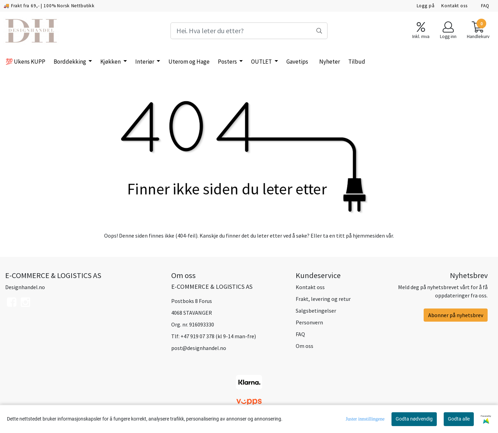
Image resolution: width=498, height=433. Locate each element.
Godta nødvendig (414, 419)
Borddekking (70, 61)
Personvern (309, 322)
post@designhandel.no (198, 347)
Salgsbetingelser (316, 310)
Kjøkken (111, 61)
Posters (228, 61)
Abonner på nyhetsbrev (455, 315)
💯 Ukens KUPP (25, 61)
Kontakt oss (454, 6)
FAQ (485, 6)
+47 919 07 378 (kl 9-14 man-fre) (218, 336)
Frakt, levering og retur (323, 298)
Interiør (145, 61)
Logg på (426, 6)
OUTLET (262, 61)
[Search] (248, 30)
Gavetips (297, 61)
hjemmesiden (369, 235)
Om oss (304, 345)
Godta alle (459, 419)
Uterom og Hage (189, 61)
